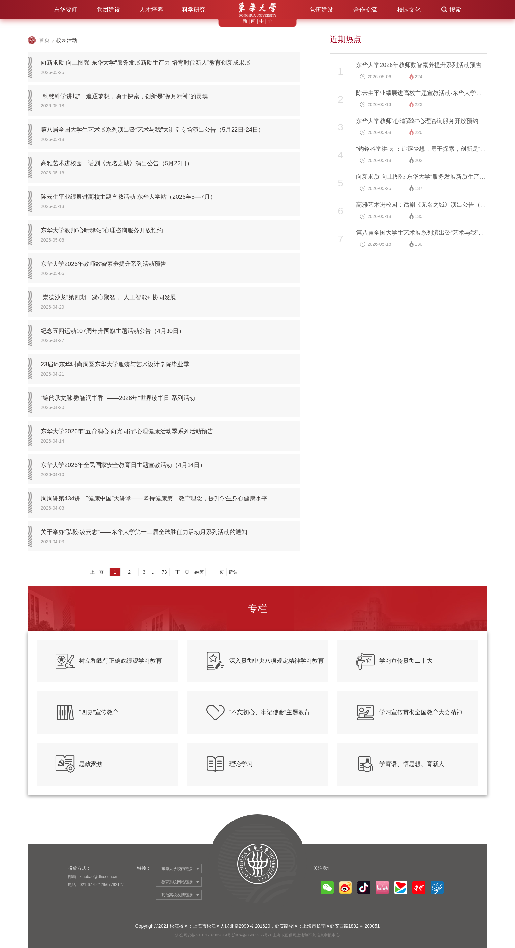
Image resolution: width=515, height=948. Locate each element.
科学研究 (194, 9)
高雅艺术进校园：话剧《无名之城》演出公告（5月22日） (116, 163)
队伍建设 (321, 9)
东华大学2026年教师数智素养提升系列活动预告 (103, 264)
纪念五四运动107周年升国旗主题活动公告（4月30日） (113, 331)
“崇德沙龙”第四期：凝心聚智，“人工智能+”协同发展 (108, 297)
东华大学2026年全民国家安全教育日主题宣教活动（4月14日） (123, 465)
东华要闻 (66, 9)
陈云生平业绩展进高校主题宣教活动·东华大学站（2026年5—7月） (128, 197)
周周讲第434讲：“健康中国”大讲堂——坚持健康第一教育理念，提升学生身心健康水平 (154, 498)
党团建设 (108, 9)
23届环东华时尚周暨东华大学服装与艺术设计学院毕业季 (115, 364)
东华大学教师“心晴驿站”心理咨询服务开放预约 (102, 230)
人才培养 (151, 9)
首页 (44, 40)
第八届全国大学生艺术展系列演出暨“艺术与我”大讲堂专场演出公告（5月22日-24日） (152, 130)
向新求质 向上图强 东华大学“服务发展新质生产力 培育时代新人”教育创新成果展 (146, 62)
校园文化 (409, 9)
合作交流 (365, 9)
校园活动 (66, 40)
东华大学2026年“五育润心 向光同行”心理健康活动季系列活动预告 (127, 431)
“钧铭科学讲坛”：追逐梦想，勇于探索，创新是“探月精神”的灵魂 (124, 96)
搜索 (455, 9)
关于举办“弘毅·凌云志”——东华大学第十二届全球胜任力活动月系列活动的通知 (144, 532)
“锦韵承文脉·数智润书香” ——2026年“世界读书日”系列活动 (118, 398)
